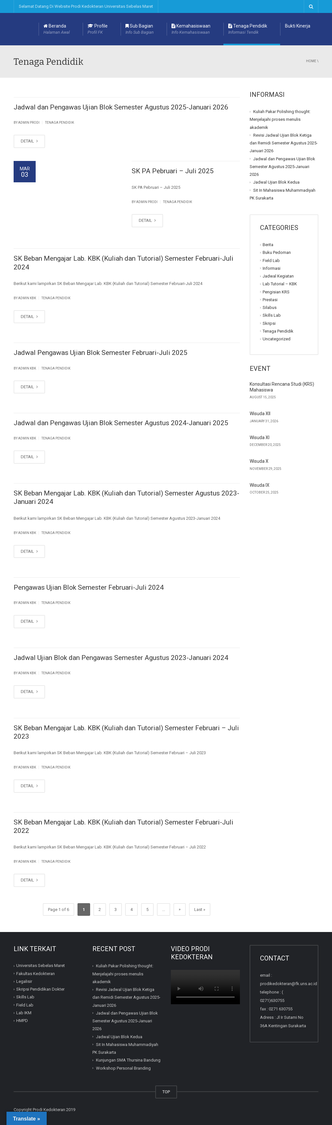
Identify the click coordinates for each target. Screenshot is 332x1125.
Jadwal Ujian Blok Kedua (276, 182)
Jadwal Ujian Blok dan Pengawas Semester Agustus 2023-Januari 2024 (121, 658)
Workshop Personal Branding (123, 1067)
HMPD (22, 1020)
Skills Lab (272, 315)
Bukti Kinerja (297, 25)
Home (311, 61)
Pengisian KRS (276, 291)
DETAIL (29, 141)
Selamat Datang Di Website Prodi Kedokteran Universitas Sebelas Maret (86, 6)
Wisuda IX (259, 485)
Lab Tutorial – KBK (280, 283)
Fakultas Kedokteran (35, 973)
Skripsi (269, 323)
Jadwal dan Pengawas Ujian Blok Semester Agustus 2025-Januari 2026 (121, 107)
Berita (268, 244)
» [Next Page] (180, 909)
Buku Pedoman (277, 252)
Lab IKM (23, 1012)
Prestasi (270, 299)
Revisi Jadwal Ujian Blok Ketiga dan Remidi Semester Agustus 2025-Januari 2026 (284, 143)
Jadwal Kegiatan (278, 276)
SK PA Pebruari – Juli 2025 (173, 171)
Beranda (56, 29)
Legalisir (24, 981)
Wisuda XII (260, 413)
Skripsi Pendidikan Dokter (40, 989)
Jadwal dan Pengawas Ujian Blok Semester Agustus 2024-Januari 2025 (121, 423)
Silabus (270, 307)
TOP (166, 1091)
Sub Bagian (139, 29)
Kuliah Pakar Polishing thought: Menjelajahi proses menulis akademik (280, 119)
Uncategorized (276, 338)
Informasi (271, 268)
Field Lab (271, 260)
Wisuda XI (259, 437)
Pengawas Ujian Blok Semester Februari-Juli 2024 (89, 587)
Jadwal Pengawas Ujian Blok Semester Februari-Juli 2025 (100, 353)
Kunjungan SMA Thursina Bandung (128, 1060)
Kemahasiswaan (191, 29)
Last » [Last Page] (199, 909)
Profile (98, 29)
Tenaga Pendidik (247, 29)
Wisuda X (259, 461)
